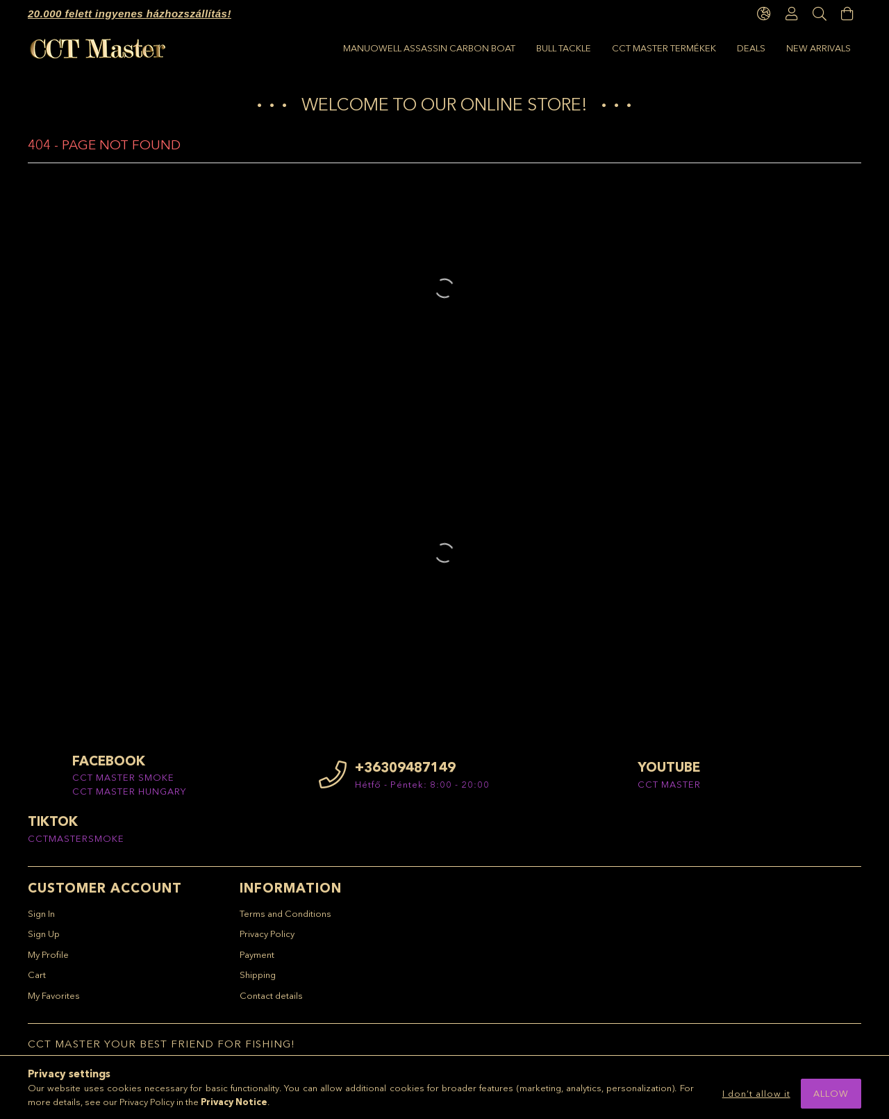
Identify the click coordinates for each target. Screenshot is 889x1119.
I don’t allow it (756, 1093)
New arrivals (375, 47)
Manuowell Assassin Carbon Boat (765, 47)
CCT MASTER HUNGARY (129, 797)
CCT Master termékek (530, 47)
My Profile (48, 960)
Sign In (41, 919)
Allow (831, 1093)
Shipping (258, 981)
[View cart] (847, 14)
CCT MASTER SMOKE (123, 784)
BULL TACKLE (630, 47)
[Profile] (792, 14)
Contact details (271, 1001)
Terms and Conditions (285, 919)
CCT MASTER (669, 790)
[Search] (819, 14)
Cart (37, 981)
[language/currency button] (764, 14)
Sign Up (44, 940)
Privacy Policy (267, 940)
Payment (257, 960)
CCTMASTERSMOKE (76, 844)
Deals (443, 47)
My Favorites (54, 1001)
